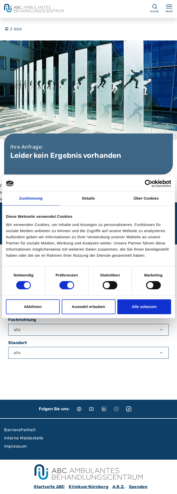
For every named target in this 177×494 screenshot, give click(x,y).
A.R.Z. (118, 486)
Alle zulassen (144, 306)
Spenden (138, 486)
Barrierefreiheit (20, 429)
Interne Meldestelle (23, 438)
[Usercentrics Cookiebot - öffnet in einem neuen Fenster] (148, 183)
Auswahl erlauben (88, 306)
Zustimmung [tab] (31, 198)
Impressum (15, 446)
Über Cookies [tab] (146, 198)
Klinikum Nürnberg (88, 486)
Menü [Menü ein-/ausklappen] (169, 8)
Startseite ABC (49, 486)
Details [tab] (88, 198)
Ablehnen (33, 306)
